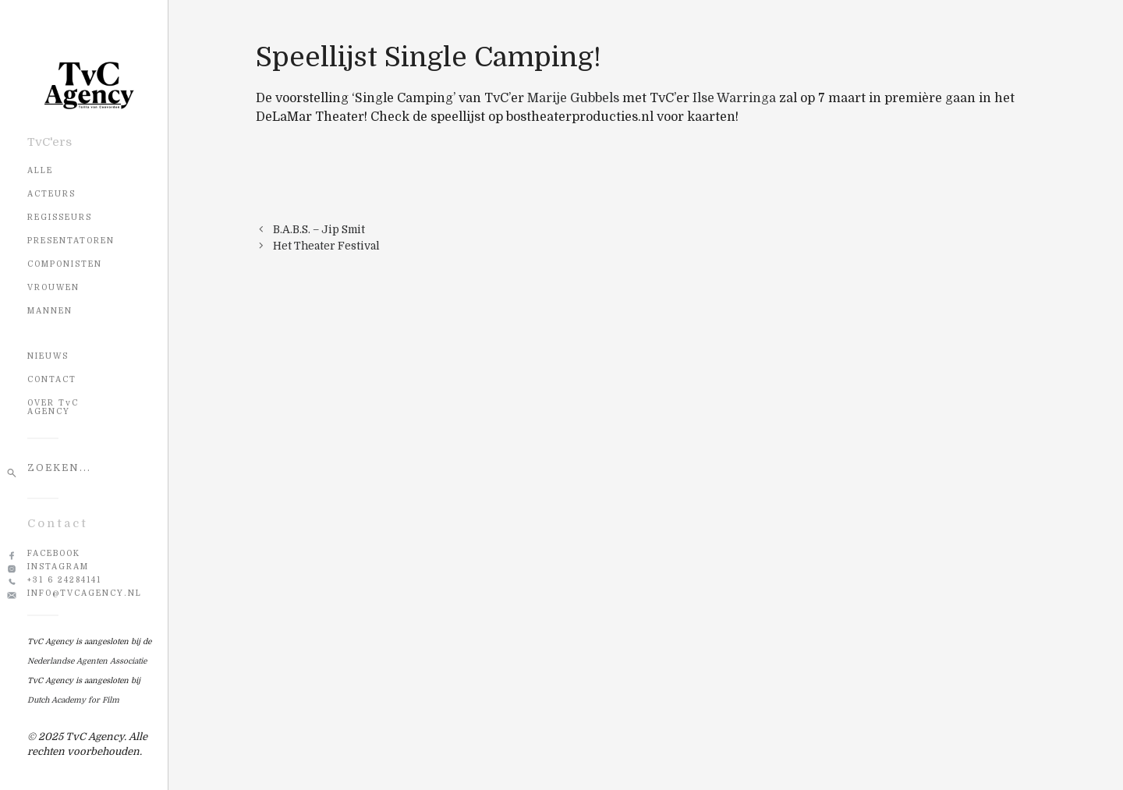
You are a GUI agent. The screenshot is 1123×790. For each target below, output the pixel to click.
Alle (40, 170)
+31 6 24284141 (64, 580)
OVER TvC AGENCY (53, 407)
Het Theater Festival (326, 246)
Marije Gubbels (573, 98)
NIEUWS (48, 356)
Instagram (58, 566)
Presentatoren (71, 240)
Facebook (53, 553)
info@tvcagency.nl (84, 593)
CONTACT (51, 379)
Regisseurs (59, 217)
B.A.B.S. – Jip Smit (319, 230)
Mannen (50, 310)
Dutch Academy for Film (73, 700)
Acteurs (51, 194)
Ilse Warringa (734, 98)
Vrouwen (53, 287)
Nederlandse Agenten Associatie (87, 661)
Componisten (64, 264)
